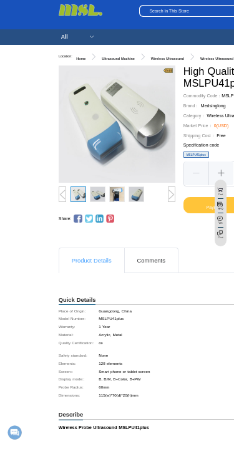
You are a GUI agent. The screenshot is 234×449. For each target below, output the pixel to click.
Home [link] (80, 58)
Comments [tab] (151, 261)
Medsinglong (213, 106)
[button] (196, 173)
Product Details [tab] (92, 261)
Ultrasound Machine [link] (118, 58)
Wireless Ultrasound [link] (167, 58)
